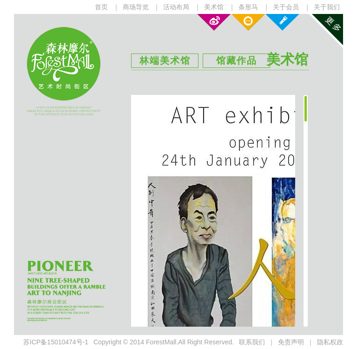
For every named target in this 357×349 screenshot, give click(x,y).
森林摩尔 (63, 64)
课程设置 (282, 22)
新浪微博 (214, 22)
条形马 (248, 7)
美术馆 (214, 7)
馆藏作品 (236, 60)
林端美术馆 (165, 60)
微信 (248, 22)
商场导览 (136, 7)
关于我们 (327, 7)
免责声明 (291, 342)
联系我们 (252, 342)
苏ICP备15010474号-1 (55, 342)
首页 (101, 7)
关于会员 (286, 7)
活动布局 (176, 7)
